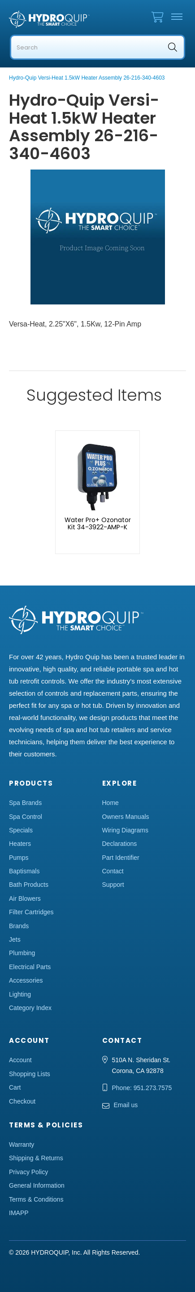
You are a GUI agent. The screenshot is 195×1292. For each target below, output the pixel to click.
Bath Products (28, 884)
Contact (113, 871)
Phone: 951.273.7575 (142, 1087)
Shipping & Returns (36, 1158)
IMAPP (19, 1212)
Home (110, 802)
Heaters (20, 843)
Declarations (119, 843)
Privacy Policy (28, 1172)
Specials (21, 830)
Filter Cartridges (31, 912)
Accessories (26, 980)
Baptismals (24, 871)
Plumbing (22, 953)
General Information (37, 1185)
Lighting (20, 994)
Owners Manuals (125, 816)
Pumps (19, 857)
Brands (19, 926)
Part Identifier (120, 857)
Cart (15, 1087)
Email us (126, 1105)
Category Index (30, 1007)
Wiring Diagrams (125, 830)
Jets (15, 939)
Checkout (22, 1101)
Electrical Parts (30, 966)
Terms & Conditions (36, 1199)
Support (113, 884)
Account (20, 1060)
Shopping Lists (29, 1073)
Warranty (21, 1144)
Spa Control (25, 816)
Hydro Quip (49, 20)
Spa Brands (25, 802)
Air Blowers (25, 898)
